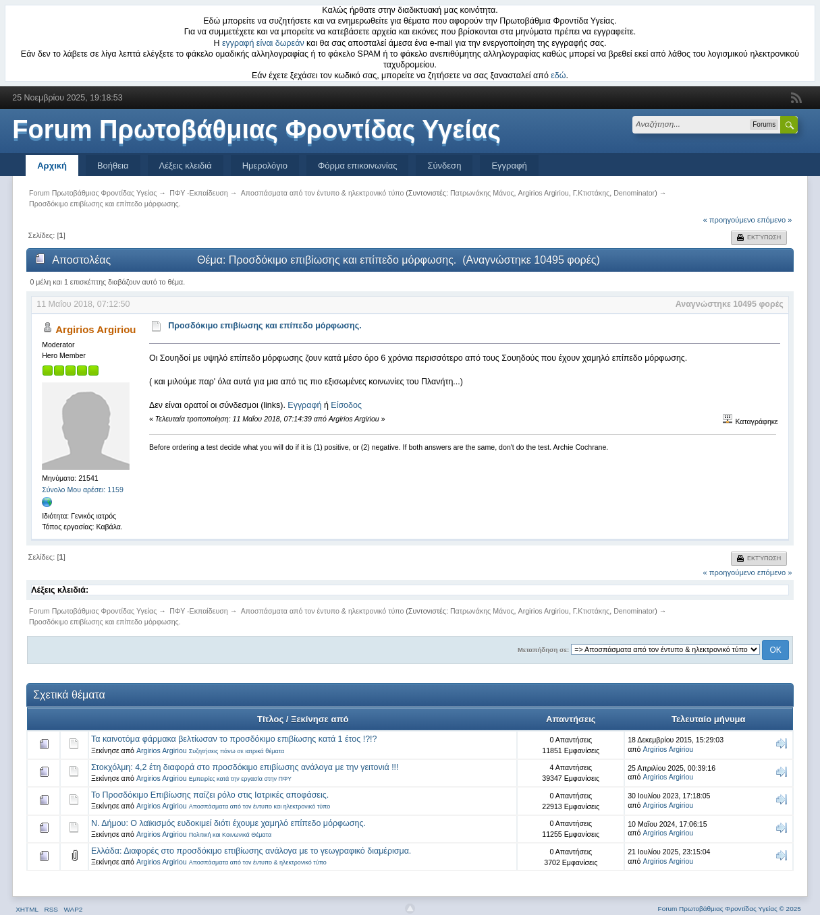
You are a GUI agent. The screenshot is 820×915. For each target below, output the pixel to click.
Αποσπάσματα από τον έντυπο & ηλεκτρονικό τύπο (258, 862)
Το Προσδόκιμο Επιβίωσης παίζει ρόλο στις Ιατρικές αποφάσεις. (210, 795)
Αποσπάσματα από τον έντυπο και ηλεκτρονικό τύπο (260, 806)
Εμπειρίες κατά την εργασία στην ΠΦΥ (240, 778)
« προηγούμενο (729, 220)
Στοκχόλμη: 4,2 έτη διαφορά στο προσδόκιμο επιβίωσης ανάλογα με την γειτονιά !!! (245, 767)
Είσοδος (346, 405)
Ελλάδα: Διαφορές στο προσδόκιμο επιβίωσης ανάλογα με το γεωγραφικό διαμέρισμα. (251, 851)
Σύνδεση (444, 165)
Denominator (634, 193)
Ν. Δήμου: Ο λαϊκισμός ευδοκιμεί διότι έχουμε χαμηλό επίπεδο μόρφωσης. (228, 823)
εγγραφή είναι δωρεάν (263, 43)
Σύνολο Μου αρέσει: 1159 (83, 489)
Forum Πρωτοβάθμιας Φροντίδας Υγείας (256, 129)
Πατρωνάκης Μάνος (482, 193)
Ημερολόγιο (265, 165)
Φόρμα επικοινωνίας (358, 165)
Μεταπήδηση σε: (543, 649)
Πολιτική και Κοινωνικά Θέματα (230, 834)
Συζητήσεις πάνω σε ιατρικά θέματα (237, 751)
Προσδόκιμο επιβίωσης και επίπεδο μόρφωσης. (264, 325)
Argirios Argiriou (543, 193)
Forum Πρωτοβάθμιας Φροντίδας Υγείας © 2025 (729, 908)
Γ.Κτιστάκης (591, 193)
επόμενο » (774, 220)
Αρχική (52, 165)
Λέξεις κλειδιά (185, 165)
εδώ (558, 75)
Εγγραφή (508, 165)
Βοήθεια (113, 165)
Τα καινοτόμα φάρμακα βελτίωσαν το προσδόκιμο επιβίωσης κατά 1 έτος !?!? (234, 739)
